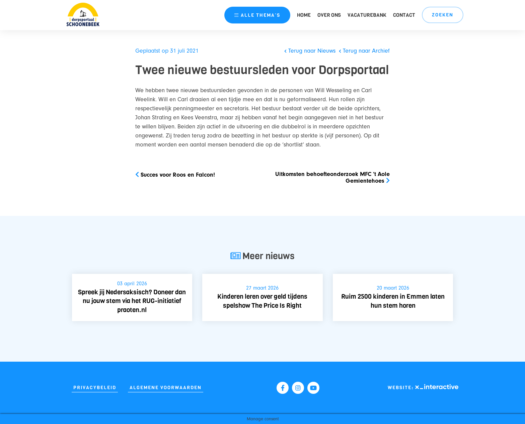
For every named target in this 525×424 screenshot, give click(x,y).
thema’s (257, 15)
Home (304, 15)
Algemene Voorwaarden (166, 387)
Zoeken (442, 15)
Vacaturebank (367, 15)
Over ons (329, 15)
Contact (404, 15)
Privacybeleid (94, 387)
